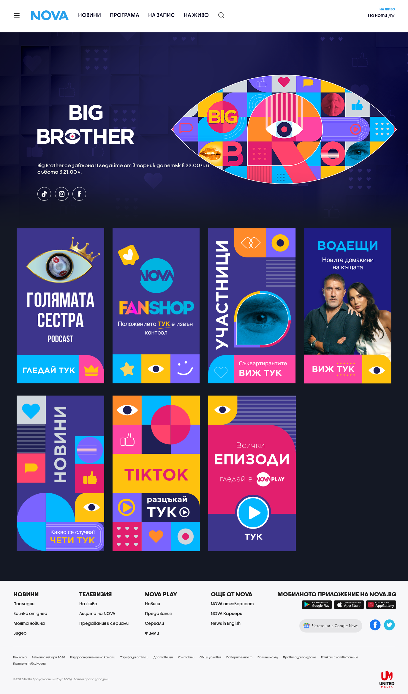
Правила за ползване (299, 657)
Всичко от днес (30, 613)
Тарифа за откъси (134, 657)
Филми (152, 632)
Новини (89, 15)
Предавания (158, 613)
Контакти (186, 657)
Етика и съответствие (339, 657)
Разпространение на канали (92, 657)
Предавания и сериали (104, 623)
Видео (19, 632)
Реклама (20, 657)
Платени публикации (29, 663)
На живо (196, 15)
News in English (226, 623)
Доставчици (163, 657)
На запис (161, 15)
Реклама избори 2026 (48, 657)
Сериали (154, 623)
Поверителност (239, 657)
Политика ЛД (267, 657)
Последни (23, 603)
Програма (124, 15)
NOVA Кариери (226, 613)
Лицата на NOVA (97, 613)
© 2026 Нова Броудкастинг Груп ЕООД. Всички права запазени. (61, 679)
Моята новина (29, 623)
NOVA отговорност (232, 603)
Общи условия (210, 657)
